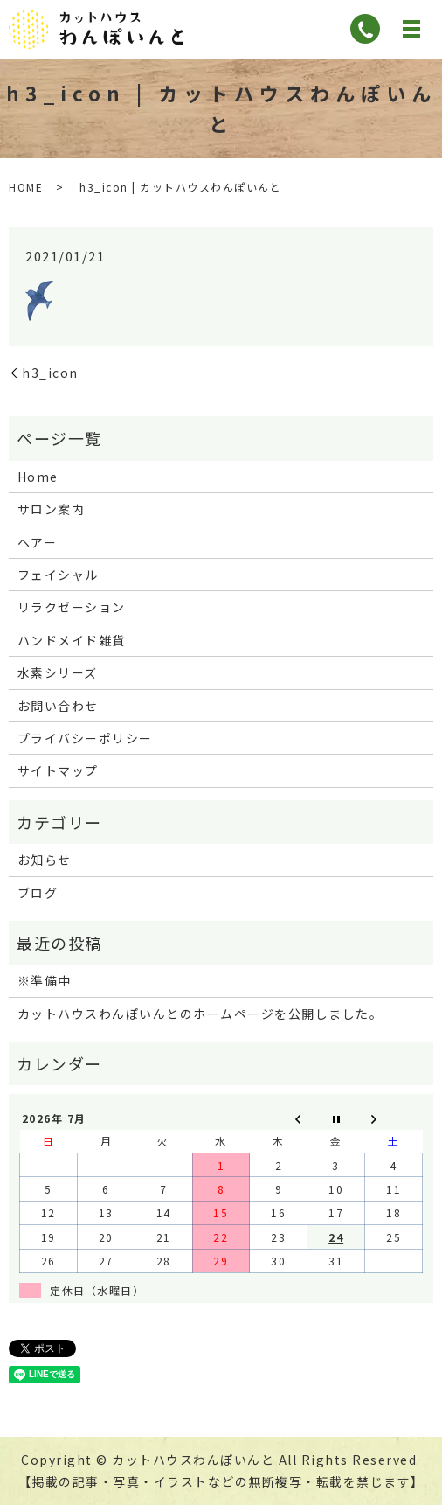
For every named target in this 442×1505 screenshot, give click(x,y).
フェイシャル (58, 574)
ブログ (38, 893)
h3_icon (50, 372)
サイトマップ (58, 770)
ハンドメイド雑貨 (71, 640)
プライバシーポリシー (85, 738)
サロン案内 (51, 509)
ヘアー (37, 542)
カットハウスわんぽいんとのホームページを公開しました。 (200, 1013)
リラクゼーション (71, 607)
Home (38, 476)
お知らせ (44, 859)
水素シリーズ (57, 672)
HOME (26, 186)
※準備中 (44, 980)
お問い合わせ (58, 705)
